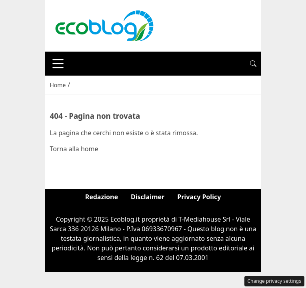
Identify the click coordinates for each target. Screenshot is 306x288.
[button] (253, 63)
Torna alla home (74, 148)
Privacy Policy (199, 196)
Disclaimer (147, 196)
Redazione (101, 196)
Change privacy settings (275, 281)
